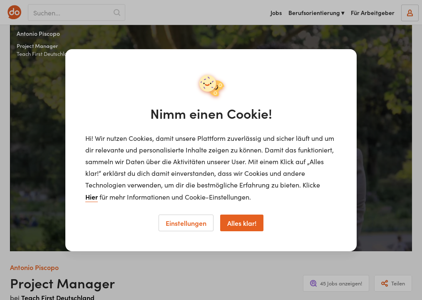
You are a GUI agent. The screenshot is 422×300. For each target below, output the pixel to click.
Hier (91, 196)
